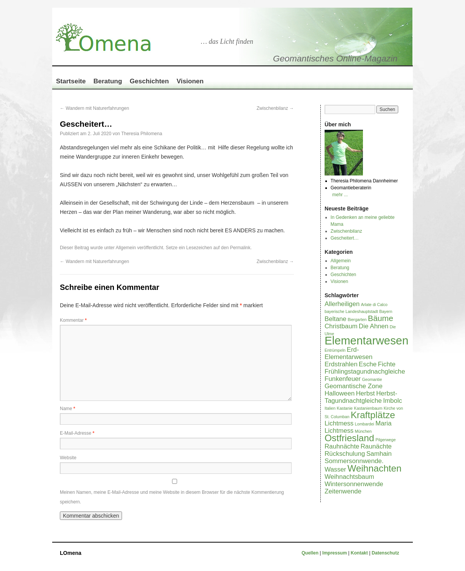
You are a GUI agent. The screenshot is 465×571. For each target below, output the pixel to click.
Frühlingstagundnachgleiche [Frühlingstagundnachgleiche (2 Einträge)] (365, 371)
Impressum (335, 553)
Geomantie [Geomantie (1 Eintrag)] (372, 379)
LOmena (70, 553)
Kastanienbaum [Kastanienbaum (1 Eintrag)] (368, 408)
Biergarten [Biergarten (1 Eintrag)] (357, 319)
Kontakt (359, 553)
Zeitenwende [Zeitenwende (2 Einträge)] (343, 491)
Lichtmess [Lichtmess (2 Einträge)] (339, 423)
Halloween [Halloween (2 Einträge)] (340, 393)
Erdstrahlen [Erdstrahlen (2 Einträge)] (341, 364)
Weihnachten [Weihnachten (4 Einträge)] (375, 468)
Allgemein (125, 247)
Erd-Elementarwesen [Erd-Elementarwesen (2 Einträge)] (349, 353)
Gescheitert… (345, 238)
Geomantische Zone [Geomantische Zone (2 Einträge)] (354, 386)
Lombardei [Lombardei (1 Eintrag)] (364, 424)
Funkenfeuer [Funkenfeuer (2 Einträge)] (343, 378)
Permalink (240, 247)
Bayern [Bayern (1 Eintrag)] (385, 311)
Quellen (311, 553)
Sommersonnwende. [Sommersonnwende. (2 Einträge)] (354, 461)
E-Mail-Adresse (77, 433)
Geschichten (149, 81)
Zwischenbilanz (275, 108)
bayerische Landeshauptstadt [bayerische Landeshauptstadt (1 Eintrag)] (351, 311)
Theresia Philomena (141, 133)
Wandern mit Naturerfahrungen (94, 108)
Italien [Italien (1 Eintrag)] (330, 408)
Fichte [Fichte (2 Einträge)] (387, 364)
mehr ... (340, 194)
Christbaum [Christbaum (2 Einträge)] (341, 326)
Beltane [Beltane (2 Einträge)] (335, 319)
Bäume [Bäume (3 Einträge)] (380, 318)
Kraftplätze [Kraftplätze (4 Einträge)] (373, 415)
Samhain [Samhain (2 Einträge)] (379, 453)
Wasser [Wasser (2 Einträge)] (335, 469)
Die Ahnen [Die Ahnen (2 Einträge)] (373, 326)
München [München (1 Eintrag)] (363, 431)
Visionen (190, 81)
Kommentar (73, 320)
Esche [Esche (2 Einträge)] (368, 364)
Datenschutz (385, 553)
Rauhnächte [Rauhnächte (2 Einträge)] (342, 446)
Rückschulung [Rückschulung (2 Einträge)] (345, 453)
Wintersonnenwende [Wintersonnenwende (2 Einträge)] (354, 484)
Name (67, 408)
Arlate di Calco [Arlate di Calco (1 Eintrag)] (374, 304)
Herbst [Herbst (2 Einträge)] (365, 393)
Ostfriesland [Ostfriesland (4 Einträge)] (349, 438)
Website (68, 457)
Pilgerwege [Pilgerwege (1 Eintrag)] (386, 439)
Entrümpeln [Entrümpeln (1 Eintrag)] (335, 350)
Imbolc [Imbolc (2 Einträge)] (392, 400)
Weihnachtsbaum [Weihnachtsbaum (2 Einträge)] (349, 476)
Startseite (71, 81)
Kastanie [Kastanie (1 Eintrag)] (345, 408)
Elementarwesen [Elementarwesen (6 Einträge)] (366, 340)
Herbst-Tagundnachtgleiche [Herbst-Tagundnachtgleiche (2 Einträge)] (361, 397)
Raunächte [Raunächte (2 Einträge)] (376, 446)
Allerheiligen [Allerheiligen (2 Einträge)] (342, 304)
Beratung (107, 81)
